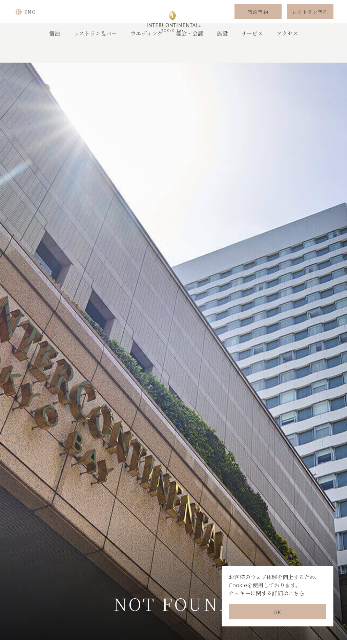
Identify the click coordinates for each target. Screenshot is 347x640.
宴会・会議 (189, 52)
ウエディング (146, 52)
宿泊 (54, 52)
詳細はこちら (288, 593)
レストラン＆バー (95, 52)
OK (277, 612)
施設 (222, 52)
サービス (252, 52)
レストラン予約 (310, 21)
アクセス (287, 52)
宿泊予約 (258, 21)
